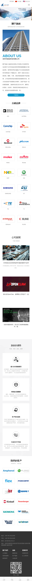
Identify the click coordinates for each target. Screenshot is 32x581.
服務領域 (14, 553)
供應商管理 (25, 553)
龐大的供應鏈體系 (16, 366)
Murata (24, 162)
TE (8, 209)
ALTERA (24, 116)
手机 (12, 579)
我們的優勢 (6, 555)
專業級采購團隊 (16, 392)
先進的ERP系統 (16, 442)
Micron (24, 147)
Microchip (8, 147)
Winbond (8, 224)
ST (24, 193)
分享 (4, 579)
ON (24, 178)
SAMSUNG (8, 193)
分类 (20, 579)
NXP (8, 178)
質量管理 (25, 550)
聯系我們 (5, 558)
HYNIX (24, 131)
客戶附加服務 (16, 417)
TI (23, 209)
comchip (8, 131)
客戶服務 (14, 555)
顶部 (28, 579)
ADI (8, 116)
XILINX (24, 224)
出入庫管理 (25, 555)
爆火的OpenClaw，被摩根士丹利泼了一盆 (16, 294)
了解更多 (16, 95)
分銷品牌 (14, 558)
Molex (8, 162)
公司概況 (5, 553)
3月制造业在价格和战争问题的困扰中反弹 (16, 263)
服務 (13, 550)
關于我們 (5, 550)
